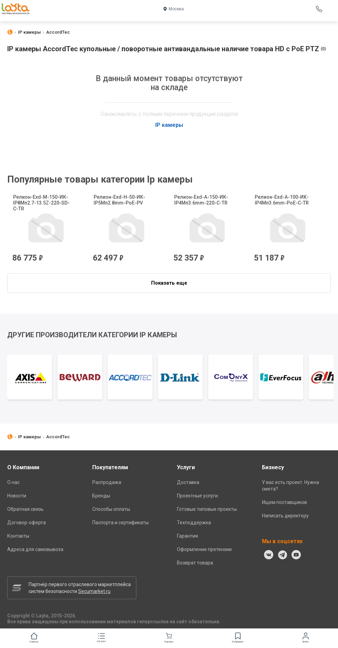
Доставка (188, 482)
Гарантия (187, 536)
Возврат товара (195, 562)
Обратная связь (25, 509)
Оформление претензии (204, 549)
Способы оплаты (111, 509)
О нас (13, 482)
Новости (16, 495)
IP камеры (169, 125)
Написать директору (285, 515)
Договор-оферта (26, 522)
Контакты (18, 536)
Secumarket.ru (94, 591)
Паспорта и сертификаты (120, 522)
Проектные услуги (197, 495)
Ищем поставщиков (284, 502)
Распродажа (106, 482)
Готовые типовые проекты (207, 509)
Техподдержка (194, 522)
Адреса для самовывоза (35, 549)
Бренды (101, 495)
